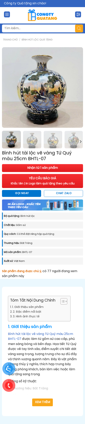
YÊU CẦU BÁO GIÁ (42, 181)
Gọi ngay (22, 193)
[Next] (80, 142)
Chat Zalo (63, 193)
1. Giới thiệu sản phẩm (27, 307)
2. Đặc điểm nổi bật (27, 311)
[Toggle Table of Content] (61, 301)
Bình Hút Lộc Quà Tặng (37, 40)
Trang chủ (10, 40)
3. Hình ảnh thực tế (26, 316)
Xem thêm (42, 402)
